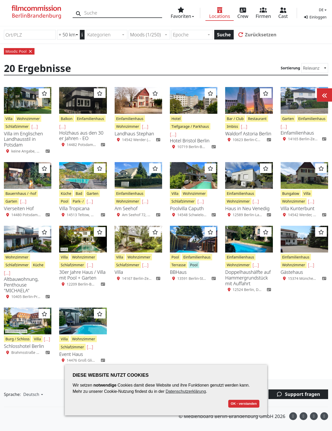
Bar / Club (235, 118)
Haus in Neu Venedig (247, 208)
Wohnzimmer (28, 118)
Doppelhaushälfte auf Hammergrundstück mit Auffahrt (248, 277)
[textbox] (104, 34)
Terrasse (178, 264)
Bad (79, 193)
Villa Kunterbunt (298, 208)
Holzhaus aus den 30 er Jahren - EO (81, 136)
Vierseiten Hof (19, 208)
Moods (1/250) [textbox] (145, 34)
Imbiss (232, 126)
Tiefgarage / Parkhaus (190, 126)
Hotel (176, 118)
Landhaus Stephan (134, 133)
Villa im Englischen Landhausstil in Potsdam (23, 139)
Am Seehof (126, 208)
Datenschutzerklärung (185, 391)
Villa (8, 118)
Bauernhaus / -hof (20, 193)
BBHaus (178, 272)
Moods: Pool (19, 51)
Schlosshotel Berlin (24, 346)
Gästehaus (292, 272)
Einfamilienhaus (90, 118)
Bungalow (290, 193)
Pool (64, 201)
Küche (66, 193)
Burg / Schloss (17, 338)
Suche (224, 34)
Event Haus (71, 354)
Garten (288, 118)
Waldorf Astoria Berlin (248, 133)
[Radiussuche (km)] (68, 34)
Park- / (78, 201)
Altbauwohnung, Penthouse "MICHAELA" (21, 284)
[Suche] (78, 12)
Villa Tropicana (74, 208)
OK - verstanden (244, 404)
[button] (322, 9)
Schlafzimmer (17, 126)
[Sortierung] (314, 68)
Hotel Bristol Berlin (190, 140)
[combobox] (106, 34)
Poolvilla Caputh (187, 208)
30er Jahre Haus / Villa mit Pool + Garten (82, 275)
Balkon (66, 118)
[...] (34, 126)
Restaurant (257, 118)
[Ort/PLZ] (30, 34)
